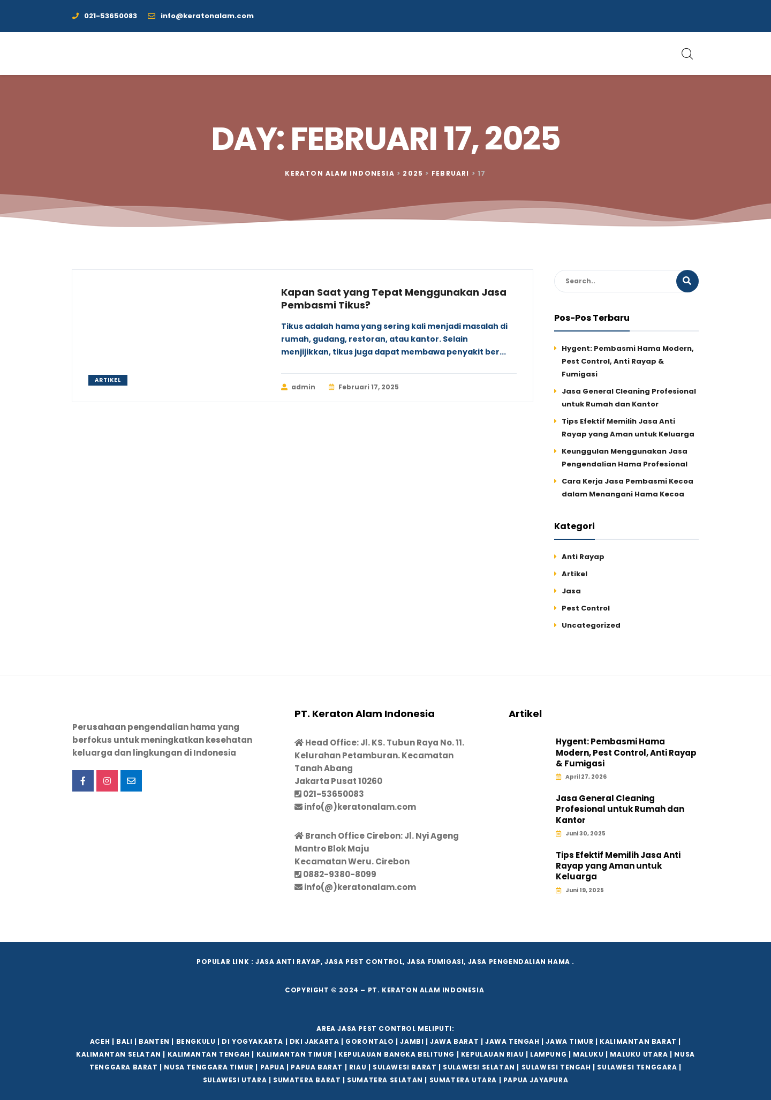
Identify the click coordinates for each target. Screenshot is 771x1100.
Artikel (108, 380)
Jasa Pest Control (363, 961)
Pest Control (586, 608)
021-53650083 (104, 16)
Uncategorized (591, 625)
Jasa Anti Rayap (288, 961)
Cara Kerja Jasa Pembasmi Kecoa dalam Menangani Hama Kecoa (627, 487)
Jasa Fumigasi (435, 961)
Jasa (571, 591)
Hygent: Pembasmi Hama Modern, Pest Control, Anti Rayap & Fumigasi (628, 361)
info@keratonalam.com (201, 16)
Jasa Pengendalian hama (519, 961)
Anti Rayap (583, 557)
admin (298, 387)
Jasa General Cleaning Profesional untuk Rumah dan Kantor (629, 397)
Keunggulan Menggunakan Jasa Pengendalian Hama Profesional (624, 457)
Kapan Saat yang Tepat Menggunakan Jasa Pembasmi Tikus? (394, 299)
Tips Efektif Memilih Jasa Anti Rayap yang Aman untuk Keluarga (628, 427)
